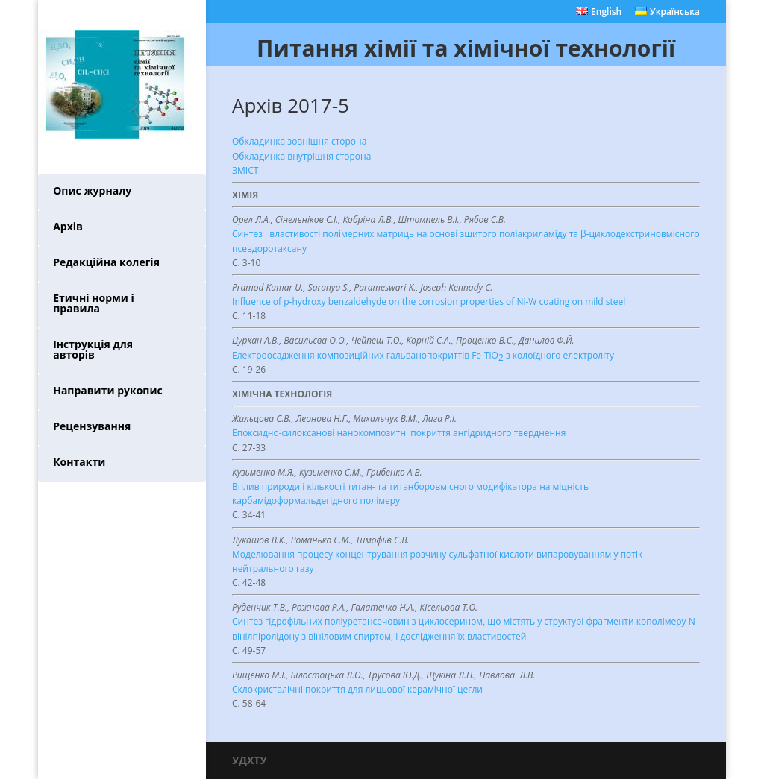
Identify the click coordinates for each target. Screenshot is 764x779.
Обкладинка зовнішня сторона (299, 141)
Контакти (79, 462)
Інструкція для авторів (93, 349)
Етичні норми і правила (93, 303)
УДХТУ (249, 760)
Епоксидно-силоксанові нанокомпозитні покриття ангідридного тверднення (399, 432)
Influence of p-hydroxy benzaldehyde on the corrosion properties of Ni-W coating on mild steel (428, 301)
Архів (68, 226)
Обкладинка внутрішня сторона (301, 156)
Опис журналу (92, 190)
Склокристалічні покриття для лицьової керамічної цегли (357, 689)
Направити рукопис (108, 390)
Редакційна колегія (106, 262)
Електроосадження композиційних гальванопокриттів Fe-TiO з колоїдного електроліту (423, 357)
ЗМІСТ (245, 170)
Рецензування (92, 426)
